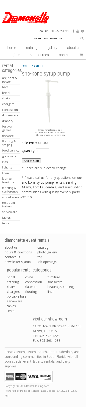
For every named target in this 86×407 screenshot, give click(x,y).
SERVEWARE (9, 212)
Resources (39, 54)
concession (33, 282)
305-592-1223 (60, 31)
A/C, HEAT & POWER (9, 80)
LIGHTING (7, 167)
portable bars (17, 296)
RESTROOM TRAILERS (8, 204)
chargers (13, 291)
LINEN (5, 173)
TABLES (6, 217)
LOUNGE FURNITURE (8, 180)
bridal (11, 277)
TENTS (5, 223)
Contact (65, 54)
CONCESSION (10, 110)
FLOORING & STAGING (9, 143)
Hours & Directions (18, 252)
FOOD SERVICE (10, 150)
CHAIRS (6, 98)
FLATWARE (8, 136)
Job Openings (47, 262)
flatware (31, 287)
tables (11, 306)
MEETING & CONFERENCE (10, 189)
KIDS (5, 162)
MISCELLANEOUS (11, 197)
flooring (31, 291)
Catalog (31, 47)
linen (50, 291)
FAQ (39, 257)
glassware (54, 282)
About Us (73, 47)
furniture (53, 277)
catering (13, 282)
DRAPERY (7, 121)
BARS (5, 87)
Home (11, 47)
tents (10, 311)
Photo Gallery (47, 252)
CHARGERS (8, 104)
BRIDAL (6, 93)
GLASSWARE (9, 156)
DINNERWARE (10, 115)
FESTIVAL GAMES (7, 128)
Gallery (52, 47)
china (29, 277)
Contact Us (12, 257)
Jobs (17, 54)
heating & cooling (60, 287)
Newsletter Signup (18, 262)
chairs (11, 287)
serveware (14, 301)
